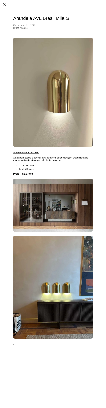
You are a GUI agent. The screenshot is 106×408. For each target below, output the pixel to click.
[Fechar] (4, 4)
